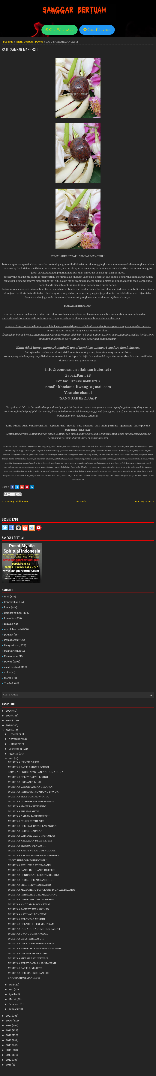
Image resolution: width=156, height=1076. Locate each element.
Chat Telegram (97, 29)
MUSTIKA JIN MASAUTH (23, 811)
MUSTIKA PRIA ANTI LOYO (24, 782)
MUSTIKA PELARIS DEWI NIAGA (28, 953)
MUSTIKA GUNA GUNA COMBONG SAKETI (34, 929)
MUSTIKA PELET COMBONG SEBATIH (31, 943)
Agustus (14, 753)
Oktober (14, 744)
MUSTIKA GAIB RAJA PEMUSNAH (29, 816)
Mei (11, 989)
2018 (9, 1030)
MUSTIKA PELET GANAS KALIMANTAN (32, 963)
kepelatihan (11, 602)
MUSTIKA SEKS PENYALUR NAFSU (29, 884)
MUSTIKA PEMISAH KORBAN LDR (29, 973)
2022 (9, 730)
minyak (8, 623)
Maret (13, 999)
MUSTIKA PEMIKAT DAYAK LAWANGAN (32, 826)
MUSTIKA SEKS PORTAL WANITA (28, 796)
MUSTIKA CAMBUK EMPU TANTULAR (31, 835)
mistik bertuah (24, 41)
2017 (9, 1035)
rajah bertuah (12, 667)
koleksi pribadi (13, 612)
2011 (9, 1064)
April (12, 994)
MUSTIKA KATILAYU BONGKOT (27, 914)
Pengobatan (11, 656)
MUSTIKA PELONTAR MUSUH (26, 919)
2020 (9, 1020)
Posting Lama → (144, 501)
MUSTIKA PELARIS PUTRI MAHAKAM (31, 924)
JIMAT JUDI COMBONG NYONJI (27, 860)
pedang (8, 634)
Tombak (9, 683)
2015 (9, 1045)
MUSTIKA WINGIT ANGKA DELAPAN (30, 786)
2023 (9, 725)
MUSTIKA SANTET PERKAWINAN (28, 909)
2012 (9, 1059)
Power (39, 41)
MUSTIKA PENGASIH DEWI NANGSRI (31, 899)
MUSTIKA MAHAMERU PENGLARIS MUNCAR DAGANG (41, 889)
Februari (14, 1004)
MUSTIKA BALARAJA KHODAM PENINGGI (33, 855)
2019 (9, 1025)
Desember (15, 734)
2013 (9, 1055)
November (15, 738)
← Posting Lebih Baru (15, 501)
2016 (9, 1040)
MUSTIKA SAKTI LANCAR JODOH (28, 767)
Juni (11, 984)
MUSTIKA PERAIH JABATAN (25, 830)
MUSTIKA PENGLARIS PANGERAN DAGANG (34, 948)
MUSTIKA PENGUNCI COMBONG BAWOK (33, 791)
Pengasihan (11, 645)
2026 (9, 710)
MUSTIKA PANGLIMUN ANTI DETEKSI (31, 870)
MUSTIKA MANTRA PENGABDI (27, 806)
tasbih (7, 678)
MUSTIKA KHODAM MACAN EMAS (29, 904)
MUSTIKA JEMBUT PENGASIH (27, 845)
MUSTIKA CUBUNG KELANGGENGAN (31, 801)
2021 (9, 1015)
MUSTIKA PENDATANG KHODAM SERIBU (33, 875)
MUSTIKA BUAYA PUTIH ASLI (26, 821)
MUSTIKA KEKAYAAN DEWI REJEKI (30, 840)
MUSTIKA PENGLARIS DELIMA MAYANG (32, 894)
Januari (13, 1009)
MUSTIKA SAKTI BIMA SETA (25, 968)
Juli (11, 758)
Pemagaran (11, 639)
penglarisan (11, 650)
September (16, 748)
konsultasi (10, 618)
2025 (9, 715)
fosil (6, 596)
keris (7, 607)
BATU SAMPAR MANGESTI (20, 49)
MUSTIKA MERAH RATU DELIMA (28, 958)
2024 (9, 720)
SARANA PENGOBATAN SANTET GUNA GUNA (35, 772)
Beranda (8, 41)
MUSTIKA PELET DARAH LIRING (28, 777)
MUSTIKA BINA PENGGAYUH (26, 938)
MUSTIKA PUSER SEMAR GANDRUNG (31, 880)
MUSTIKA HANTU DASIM (23, 762)
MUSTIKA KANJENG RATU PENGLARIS (32, 850)
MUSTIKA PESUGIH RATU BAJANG (29, 865)
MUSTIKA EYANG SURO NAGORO (28, 933)
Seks (7, 672)
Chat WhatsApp (60, 29)
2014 (9, 1050)
